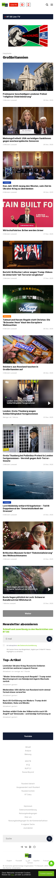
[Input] (28, 638)
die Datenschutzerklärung (27, 645)
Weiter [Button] (28, 613)
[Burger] (51, 5)
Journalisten (28, 828)
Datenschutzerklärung (28, 810)
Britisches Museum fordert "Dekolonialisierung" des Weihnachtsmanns (28, 554)
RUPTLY (28, 768)
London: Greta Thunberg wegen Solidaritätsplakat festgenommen (20, 412)
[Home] (5, 5)
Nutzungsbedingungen (28, 813)
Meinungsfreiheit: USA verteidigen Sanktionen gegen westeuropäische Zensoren (27, 139)
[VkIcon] (26, 847)
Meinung (28, 754)
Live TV (14, 5)
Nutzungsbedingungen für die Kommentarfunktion (28, 821)
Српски (30, 863)
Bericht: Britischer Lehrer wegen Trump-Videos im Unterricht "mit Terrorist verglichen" (27, 273)
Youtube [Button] (28, 736)
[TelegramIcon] (22, 847)
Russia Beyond (28, 772)
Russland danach (28, 784)
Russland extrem (28, 791)
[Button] (49, 639)
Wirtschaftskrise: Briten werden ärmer (23, 230)
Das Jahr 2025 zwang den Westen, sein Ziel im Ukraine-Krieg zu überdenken (27, 187)
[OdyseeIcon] (34, 847)
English (9, 861)
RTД (28, 765)
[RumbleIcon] (30, 847)
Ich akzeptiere (22, 645)
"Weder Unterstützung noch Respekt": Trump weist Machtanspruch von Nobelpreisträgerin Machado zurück (27, 678)
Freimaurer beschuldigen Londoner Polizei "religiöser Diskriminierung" (25, 95)
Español (36, 861)
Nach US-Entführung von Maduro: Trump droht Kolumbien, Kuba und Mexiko (25, 701)
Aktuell (28, 747)
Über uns (28, 817)
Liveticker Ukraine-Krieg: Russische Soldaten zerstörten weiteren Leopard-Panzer (24, 667)
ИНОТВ (28, 761)
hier (12, 875)
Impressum (28, 806)
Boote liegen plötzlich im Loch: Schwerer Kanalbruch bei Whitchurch (24, 598)
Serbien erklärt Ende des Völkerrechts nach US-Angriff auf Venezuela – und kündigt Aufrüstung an (27, 712)
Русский (19, 861)
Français (46, 861)
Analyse (28, 751)
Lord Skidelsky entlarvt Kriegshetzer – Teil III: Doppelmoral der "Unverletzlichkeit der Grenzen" (26, 508)
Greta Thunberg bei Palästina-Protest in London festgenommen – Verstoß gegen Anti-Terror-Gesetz (28, 458)
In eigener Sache (28, 824)
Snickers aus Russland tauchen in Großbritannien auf (20, 368)
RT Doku (28, 795)
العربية (28, 861)
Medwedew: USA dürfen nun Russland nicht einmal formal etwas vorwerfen (26, 691)
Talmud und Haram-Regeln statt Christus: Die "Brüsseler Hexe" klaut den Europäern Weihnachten (26, 322)
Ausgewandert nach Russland (28, 787)
